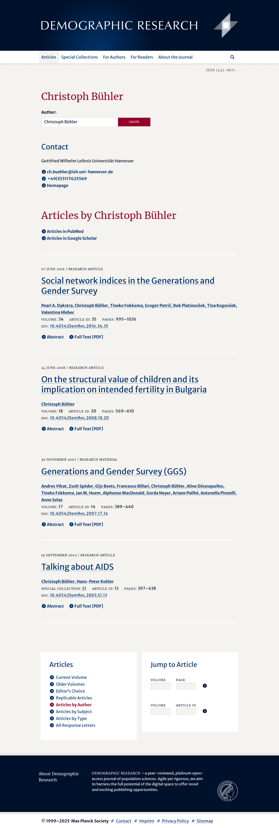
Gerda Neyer (158, 492)
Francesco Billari (133, 486)
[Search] (232, 57)
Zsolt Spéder (81, 486)
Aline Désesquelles (205, 486)
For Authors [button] (114, 57)
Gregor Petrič (158, 305)
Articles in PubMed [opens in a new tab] (65, 231)
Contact (123, 820)
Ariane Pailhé (185, 492)
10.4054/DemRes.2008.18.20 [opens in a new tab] (79, 417)
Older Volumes (70, 684)
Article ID (186, 705)
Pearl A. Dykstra (57, 305)
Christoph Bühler (91, 305)
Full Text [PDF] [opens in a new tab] (88, 336)
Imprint (146, 820)
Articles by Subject (74, 711)
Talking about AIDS (77, 567)
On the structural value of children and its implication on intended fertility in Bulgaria (124, 384)
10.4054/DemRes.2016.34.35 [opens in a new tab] (79, 326)
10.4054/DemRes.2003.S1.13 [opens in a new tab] (78, 595)
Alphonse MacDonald (123, 492)
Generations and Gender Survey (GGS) (114, 472)
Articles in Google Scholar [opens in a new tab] (72, 238)
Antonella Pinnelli (218, 492)
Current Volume (71, 677)
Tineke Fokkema (126, 305)
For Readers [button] (142, 57)
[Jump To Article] (204, 685)
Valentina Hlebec (57, 312)
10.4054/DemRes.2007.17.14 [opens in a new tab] (79, 513)
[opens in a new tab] (227, 790)
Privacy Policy (175, 820)
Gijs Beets (105, 486)
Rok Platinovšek (189, 305)
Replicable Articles (74, 697)
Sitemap (205, 820)
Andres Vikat (54, 486)
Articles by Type (71, 718)
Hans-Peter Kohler (95, 581)
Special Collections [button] (79, 57)
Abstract (55, 336)
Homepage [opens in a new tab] (57, 185)
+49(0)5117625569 (67, 178)
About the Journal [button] (175, 57)
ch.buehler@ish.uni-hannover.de (80, 171)
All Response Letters (75, 725)
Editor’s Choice (70, 691)
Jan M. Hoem (88, 492)
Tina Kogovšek (221, 305)
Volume (158, 680)
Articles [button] (48, 57)
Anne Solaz (52, 499)
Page (180, 680)
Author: (48, 112)
